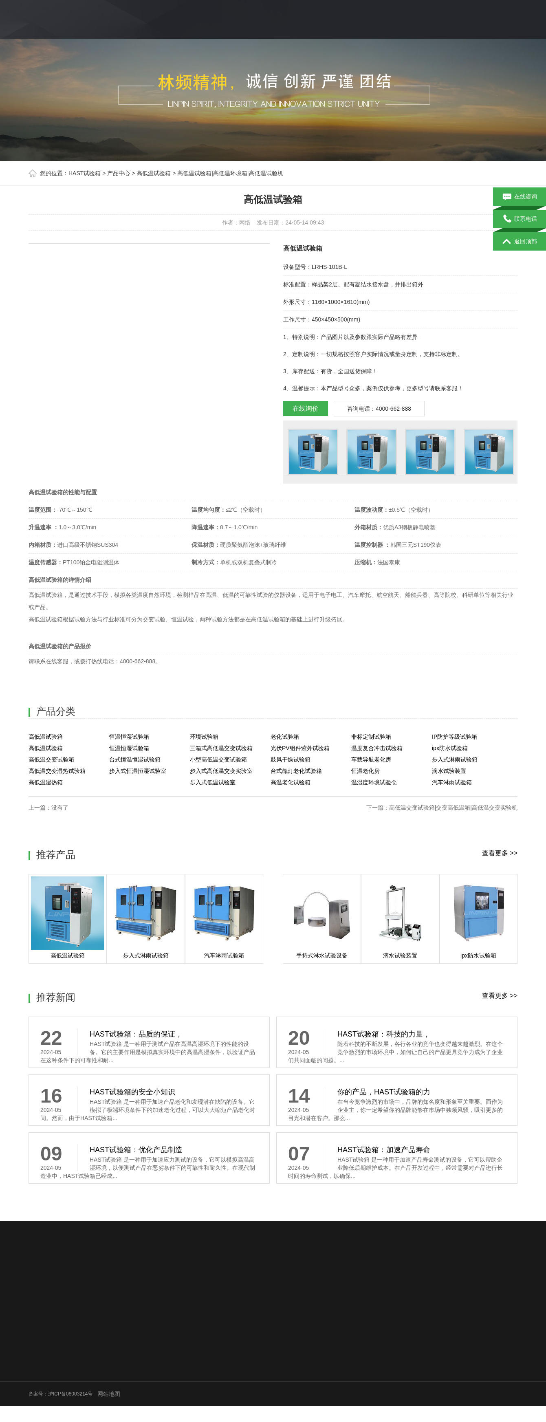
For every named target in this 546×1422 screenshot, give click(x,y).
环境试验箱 (204, 736)
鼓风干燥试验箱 (290, 759)
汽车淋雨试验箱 (452, 782)
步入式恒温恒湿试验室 (137, 771)
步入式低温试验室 (213, 782)
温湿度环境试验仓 (374, 782)
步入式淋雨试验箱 (455, 759)
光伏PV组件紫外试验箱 (300, 748)
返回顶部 (519, 242)
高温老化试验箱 (290, 782)
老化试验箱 (285, 736)
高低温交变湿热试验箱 (57, 771)
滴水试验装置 (449, 771)
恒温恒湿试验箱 (129, 736)
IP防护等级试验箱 (454, 736)
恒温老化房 (365, 771)
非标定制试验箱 (371, 736)
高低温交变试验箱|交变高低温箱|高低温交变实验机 (453, 807)
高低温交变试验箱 (51, 759)
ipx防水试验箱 (450, 748)
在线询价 (306, 408)
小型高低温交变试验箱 (218, 759)
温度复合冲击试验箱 (377, 748)
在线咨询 (519, 197)
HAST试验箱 (84, 173)
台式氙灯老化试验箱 (296, 771)
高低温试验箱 (153, 173)
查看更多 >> (499, 853)
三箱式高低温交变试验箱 (221, 748)
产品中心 (118, 173)
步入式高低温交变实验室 (221, 771)
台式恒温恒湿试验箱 (135, 759)
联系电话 (519, 219)
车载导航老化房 (371, 759)
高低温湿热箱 (46, 782)
